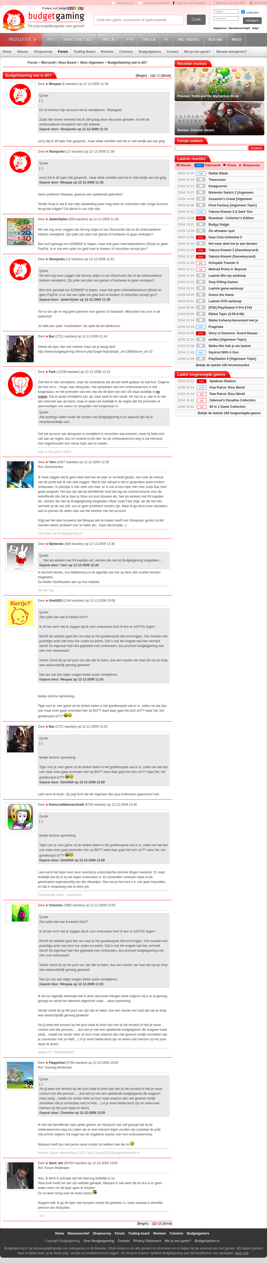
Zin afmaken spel (215, 231)
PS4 (131, 39)
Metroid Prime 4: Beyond (221, 269)
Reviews (107, 52)
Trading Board (84, 52)
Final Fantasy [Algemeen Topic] (226, 205)
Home (7, 52)
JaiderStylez (58, 219)
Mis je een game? (197, 52)
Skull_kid (56, 1163)
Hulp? (255, 28)
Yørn (52, 462)
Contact (173, 52)
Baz (51, 336)
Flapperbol (57, 1063)
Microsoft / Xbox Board (58, 62)
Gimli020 (55, 600)
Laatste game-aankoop (219, 288)
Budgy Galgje (212, 224)
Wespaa (55, 84)
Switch (149, 39)
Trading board (139, 1233)
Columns (126, 52)
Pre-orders (189, 39)
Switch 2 (110, 39)
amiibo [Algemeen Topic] (221, 339)
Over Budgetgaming (99, 1241)
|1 (152, 76)
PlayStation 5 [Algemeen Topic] (226, 359)
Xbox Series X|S (78, 39)
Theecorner (211, 180)
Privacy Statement (147, 1241)
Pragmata (209, 327)
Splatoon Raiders (223, 381)
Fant (52, 372)
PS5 (52, 39)
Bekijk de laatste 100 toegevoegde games (229, 413)
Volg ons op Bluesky (156, 3)
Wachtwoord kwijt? (239, 28)
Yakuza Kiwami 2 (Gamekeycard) (227, 250)
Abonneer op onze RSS (230, 3)
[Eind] (166, 76)
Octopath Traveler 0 (217, 263)
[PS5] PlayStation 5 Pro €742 (224, 307)
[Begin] (141, 76)
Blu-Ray (216, 39)
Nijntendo (56, 544)
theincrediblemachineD (66, 804)
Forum (63, 52)
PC (167, 39)
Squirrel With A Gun (217, 352)
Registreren (220, 28)
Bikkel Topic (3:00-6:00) (220, 314)
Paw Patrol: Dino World (227, 387)
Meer (237, 39)
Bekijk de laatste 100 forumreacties (222, 365)
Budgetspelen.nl (207, 1241)
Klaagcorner (211, 186)
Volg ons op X (125, 3)
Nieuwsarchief (78, 1233)
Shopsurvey (43, 52)
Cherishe (55, 905)
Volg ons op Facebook (191, 3)
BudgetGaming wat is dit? (127, 62)
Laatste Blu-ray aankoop (221, 276)
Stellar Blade (212, 173)
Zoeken (256, 148)
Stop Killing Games (217, 282)
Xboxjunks (57, 151)
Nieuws (22, 52)
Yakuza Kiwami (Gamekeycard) (226, 256)
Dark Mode (260, 3)
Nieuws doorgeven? (231, 52)
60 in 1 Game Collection (228, 407)
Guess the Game (215, 295)
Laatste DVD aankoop (219, 301)
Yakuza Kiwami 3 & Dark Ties (224, 212)
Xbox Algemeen (92, 62)
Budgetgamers (150, 52)
